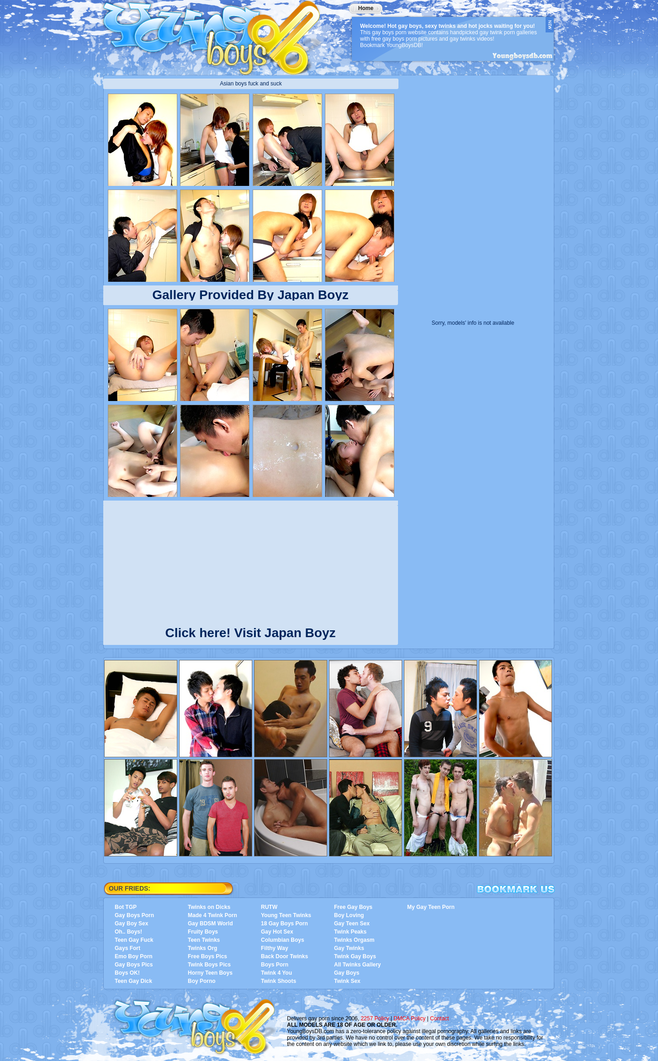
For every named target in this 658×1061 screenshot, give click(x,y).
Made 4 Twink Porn (212, 915)
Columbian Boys (282, 940)
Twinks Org (202, 948)
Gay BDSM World (210, 923)
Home (365, 8)
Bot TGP (126, 907)
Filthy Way (274, 948)
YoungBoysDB (217, 34)
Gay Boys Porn (134, 915)
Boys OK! (127, 973)
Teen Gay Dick (133, 981)
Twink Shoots (278, 981)
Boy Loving (349, 915)
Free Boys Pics (207, 956)
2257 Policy (375, 1018)
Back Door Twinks (284, 956)
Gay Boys (346, 973)
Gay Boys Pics (134, 964)
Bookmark (516, 889)
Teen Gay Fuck (134, 940)
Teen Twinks (204, 940)
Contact (439, 1018)
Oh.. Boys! (128, 932)
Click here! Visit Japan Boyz (250, 631)
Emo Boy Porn (134, 956)
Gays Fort (127, 948)
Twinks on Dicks (209, 907)
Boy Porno (202, 981)
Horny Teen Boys (210, 973)
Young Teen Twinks (286, 915)
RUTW (269, 907)
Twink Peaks (350, 932)
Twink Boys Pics (209, 964)
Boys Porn (274, 964)
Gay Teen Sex (352, 923)
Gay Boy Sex (131, 923)
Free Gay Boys (353, 907)
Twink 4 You (276, 973)
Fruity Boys (203, 932)
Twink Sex (347, 981)
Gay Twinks (349, 948)
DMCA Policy (409, 1018)
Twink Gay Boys (355, 956)
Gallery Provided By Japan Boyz (250, 295)
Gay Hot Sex (277, 932)
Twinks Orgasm (354, 940)
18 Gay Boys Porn (284, 923)
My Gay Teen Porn (431, 907)
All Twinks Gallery (357, 964)
